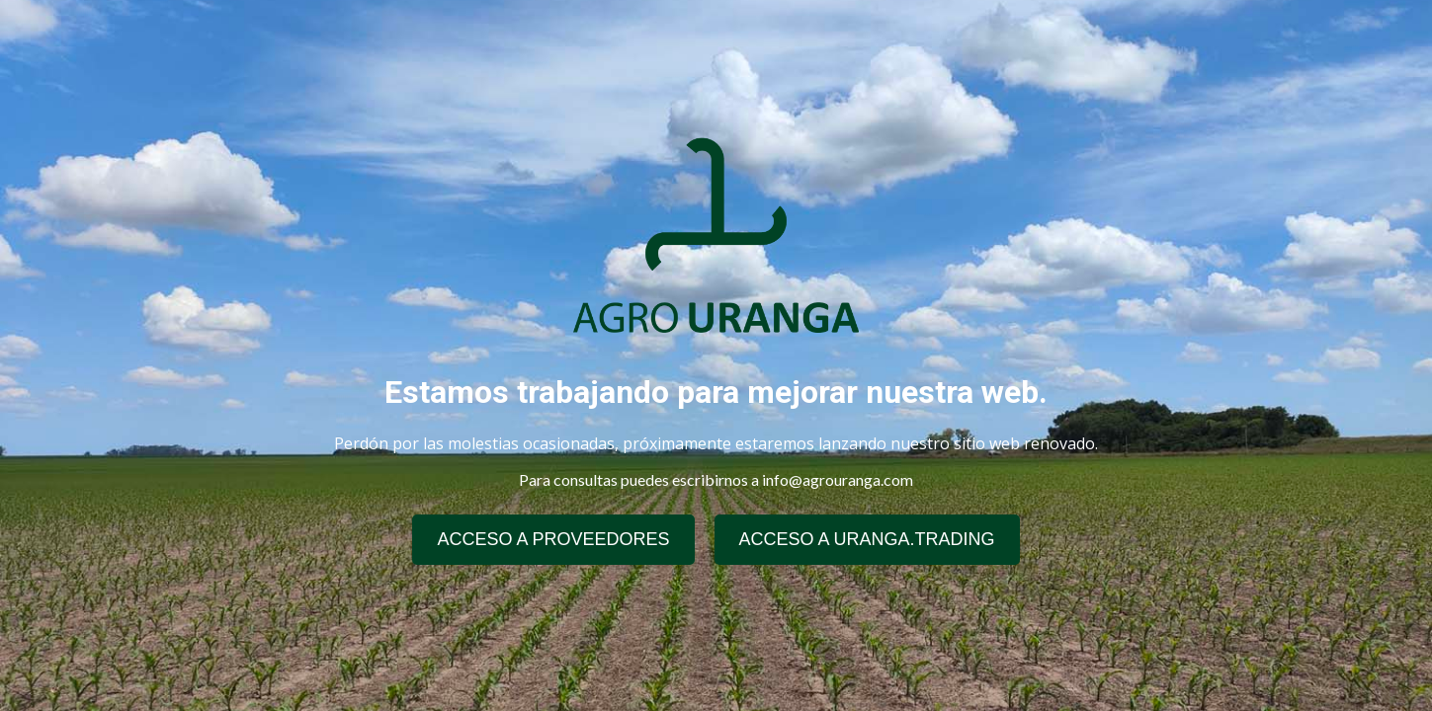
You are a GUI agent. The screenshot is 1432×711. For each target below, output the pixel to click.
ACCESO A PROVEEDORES (553, 539)
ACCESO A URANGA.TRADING (867, 539)
